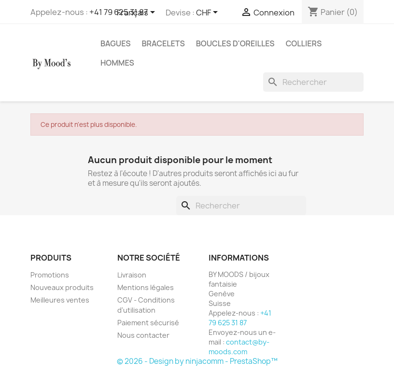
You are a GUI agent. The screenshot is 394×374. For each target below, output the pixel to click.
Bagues (115, 43)
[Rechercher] (313, 82)
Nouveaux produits (62, 287)
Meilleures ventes (59, 300)
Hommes (117, 62)
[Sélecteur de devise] (208, 13)
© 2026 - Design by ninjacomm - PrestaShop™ (197, 361)
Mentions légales (145, 287)
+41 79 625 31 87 (240, 317)
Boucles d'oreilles (235, 43)
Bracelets (163, 43)
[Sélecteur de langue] (137, 13)
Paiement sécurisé (148, 322)
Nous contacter (143, 335)
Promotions (49, 274)
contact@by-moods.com (239, 346)
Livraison (131, 274)
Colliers (304, 43)
